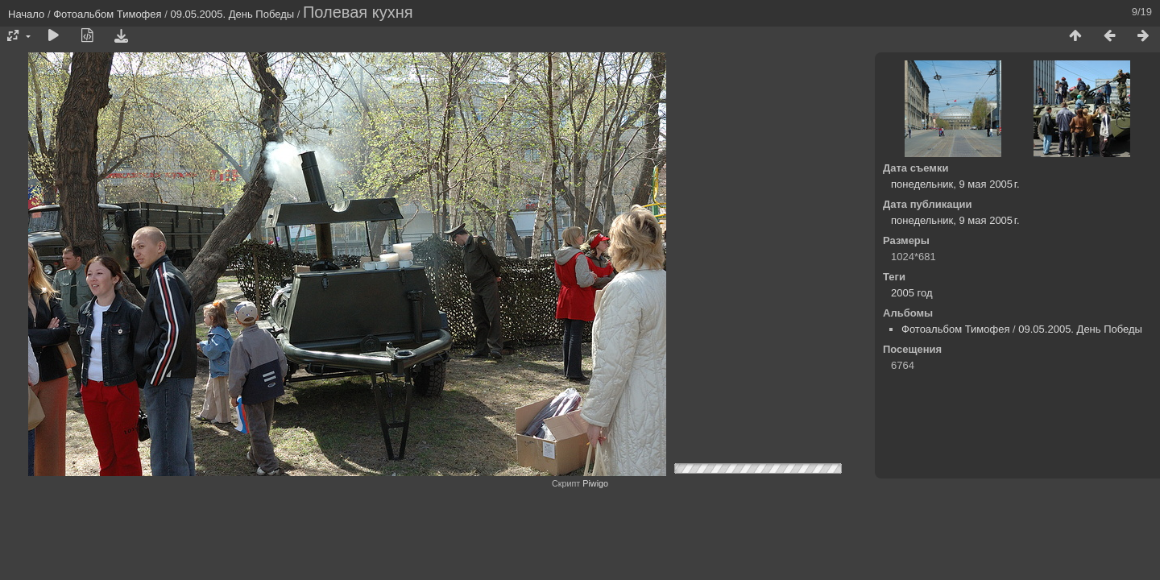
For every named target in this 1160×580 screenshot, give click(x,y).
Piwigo (595, 483)
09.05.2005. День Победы (232, 14)
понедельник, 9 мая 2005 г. (955, 184)
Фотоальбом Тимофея (107, 14)
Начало (26, 14)
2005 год (912, 293)
